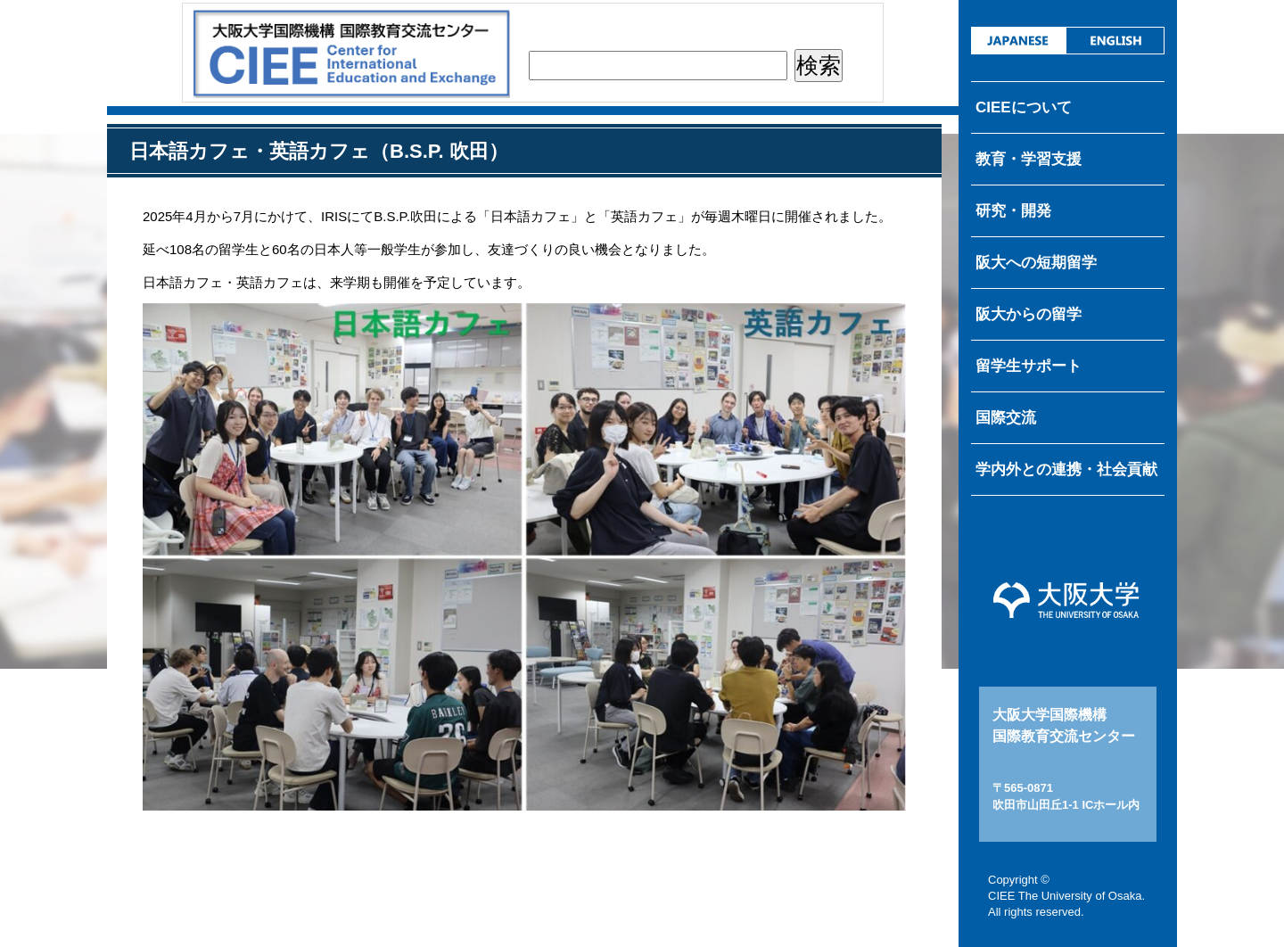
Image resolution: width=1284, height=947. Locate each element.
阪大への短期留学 (1036, 262)
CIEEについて (1023, 107)
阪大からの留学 (1028, 314)
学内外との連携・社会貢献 (1066, 469)
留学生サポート (1028, 366)
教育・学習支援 (1028, 159)
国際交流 (1005, 417)
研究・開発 (1013, 210)
